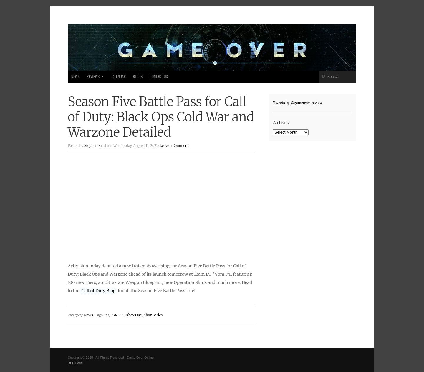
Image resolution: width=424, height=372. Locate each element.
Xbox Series (153, 315)
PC (106, 315)
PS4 (113, 315)
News (75, 76)
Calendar (118, 76)
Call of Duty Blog (98, 290)
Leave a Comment (174, 146)
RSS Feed (75, 363)
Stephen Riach (95, 146)
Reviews (93, 78)
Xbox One (134, 315)
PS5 (121, 315)
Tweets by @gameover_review (297, 103)
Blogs (138, 76)
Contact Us (159, 76)
